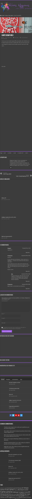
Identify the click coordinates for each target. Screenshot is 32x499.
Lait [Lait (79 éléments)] (5, 497)
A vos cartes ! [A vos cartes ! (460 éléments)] (10, 490)
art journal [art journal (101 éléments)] (9, 488)
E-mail (3, 318)
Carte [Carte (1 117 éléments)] (2, 492)
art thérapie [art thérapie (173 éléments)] (25, 488)
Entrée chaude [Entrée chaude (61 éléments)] (13, 494)
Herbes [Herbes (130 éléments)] (2, 497)
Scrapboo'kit (20, 153)
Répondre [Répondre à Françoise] (28, 271)
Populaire (8, 379)
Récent (2, 379)
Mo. (3, 37)
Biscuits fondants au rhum (14, 382)
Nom (3, 313)
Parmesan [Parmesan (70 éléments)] (29, 497)
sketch (27, 153)
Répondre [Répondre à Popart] (28, 252)
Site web (3, 322)
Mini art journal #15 (7, 236)
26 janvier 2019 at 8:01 (26, 284)
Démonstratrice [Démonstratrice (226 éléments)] (5, 494)
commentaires (15, 379)
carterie (9, 153)
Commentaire (5, 300)
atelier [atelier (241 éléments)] (2, 490)
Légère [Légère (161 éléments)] (11, 497)
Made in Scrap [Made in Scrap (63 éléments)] (15, 497)
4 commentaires (24, 37)
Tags (21, 379)
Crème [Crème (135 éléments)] (26, 492)
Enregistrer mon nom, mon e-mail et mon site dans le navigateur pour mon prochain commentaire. (14, 328)
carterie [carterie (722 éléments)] (9, 492)
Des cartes (11, 15)
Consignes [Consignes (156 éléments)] (21, 492)
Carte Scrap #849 (10, 173)
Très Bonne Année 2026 (14, 388)
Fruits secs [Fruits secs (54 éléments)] (27, 495)
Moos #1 (4, 198)
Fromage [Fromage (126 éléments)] (22, 495)
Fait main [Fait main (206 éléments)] (27, 494)
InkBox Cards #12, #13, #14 (9, 217)
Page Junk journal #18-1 (14, 406)
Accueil (2, 15)
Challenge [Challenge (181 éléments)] (15, 492)
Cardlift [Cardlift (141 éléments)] (26, 489)
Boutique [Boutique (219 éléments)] (21, 489)
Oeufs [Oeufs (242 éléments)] (21, 497)
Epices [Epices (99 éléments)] (18, 494)
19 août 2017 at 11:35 (26, 248)
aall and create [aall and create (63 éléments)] (3, 488)
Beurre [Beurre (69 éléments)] (16, 489)
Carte (5, 153)
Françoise (10, 255)
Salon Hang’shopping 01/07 (21, 176)
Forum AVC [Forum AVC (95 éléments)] (9, 495)
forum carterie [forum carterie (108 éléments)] (15, 495)
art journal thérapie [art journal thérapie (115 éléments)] (16, 488)
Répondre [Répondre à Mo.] (28, 281)
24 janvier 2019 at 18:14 (25, 255)
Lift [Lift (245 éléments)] (7, 497)
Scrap (6, 15)
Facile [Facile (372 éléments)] (22, 494)
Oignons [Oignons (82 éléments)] (25, 497)
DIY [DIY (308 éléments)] (29, 492)
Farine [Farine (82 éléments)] (1, 495)
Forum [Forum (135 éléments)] (5, 495)
